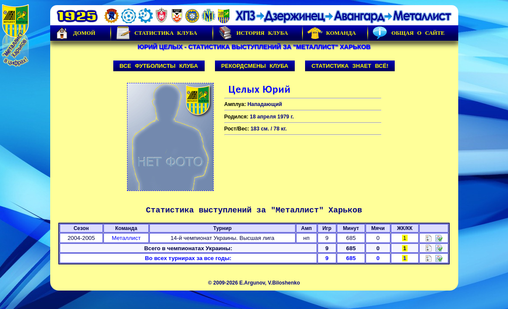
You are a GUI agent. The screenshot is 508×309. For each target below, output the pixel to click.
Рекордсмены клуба (255, 66)
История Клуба (253, 33)
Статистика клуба (156, 33)
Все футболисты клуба (159, 66)
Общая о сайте (408, 33)
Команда (331, 33)
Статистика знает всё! (349, 66)
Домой (75, 33)
